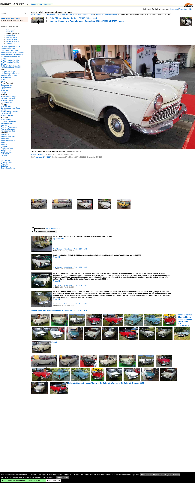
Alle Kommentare (52, 229)
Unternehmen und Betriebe (11, 68)
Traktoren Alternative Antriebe (11, 66)
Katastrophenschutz (8, 131)
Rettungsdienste (7, 102)
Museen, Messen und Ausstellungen (9, 76)
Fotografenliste (6, 162)
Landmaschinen (7, 152)
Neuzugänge (5, 160)
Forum (33, 4)
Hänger (3, 93)
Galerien (4, 156)
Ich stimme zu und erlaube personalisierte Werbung (24, 480)
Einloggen (174, 9)
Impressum (48, 4)
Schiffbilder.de (11, 35)
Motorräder (5, 135)
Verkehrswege (6, 150)
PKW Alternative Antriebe (10, 60)
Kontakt (40, 4)
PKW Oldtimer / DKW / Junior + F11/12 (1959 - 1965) (73, 18)
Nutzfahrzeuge (6, 87)
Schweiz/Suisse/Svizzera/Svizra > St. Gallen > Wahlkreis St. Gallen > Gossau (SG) (106, 383)
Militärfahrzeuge (7, 123)
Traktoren (4, 91)
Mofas (3, 142)
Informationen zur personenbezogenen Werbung (160, 474)
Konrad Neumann (38, 154)
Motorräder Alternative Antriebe (12, 53)
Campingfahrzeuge (8, 72)
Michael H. (57, 257)
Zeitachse (4, 166)
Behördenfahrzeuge (8, 98)
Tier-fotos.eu (10, 43)
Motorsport (5, 154)
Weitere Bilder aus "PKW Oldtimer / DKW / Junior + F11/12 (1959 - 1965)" (59, 310)
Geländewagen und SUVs (10, 74)
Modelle (4, 125)
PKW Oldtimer (83, 14)
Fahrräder (4, 146)
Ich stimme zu (53, 480)
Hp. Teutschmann (59, 239)
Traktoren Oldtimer (8, 116)
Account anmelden (185, 9)
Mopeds (4, 144)
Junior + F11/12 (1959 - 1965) (106, 14)
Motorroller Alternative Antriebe (12, 54)
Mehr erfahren (62, 477)
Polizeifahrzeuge (7, 100)
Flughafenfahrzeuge (8, 129)
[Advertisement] (81, 33)
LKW (2, 89)
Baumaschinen (6, 85)
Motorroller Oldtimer (8, 140)
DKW (92, 14)
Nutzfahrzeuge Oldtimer (9, 112)
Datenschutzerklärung (8, 168)
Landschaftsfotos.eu (12, 41)
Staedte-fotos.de (11, 39)
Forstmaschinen (7, 148)
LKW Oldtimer (6, 106)
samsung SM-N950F (43, 157)
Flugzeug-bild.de (11, 37)
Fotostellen (5, 164)
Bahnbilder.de (10, 30)
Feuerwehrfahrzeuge (8, 97)
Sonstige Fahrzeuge (8, 121)
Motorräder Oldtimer (8, 137)
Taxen (3, 81)
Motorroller (5, 139)
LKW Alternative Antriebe (10, 51)
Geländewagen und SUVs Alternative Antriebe (10, 48)
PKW (3, 79)
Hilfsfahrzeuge (6, 119)
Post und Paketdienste (9, 127)
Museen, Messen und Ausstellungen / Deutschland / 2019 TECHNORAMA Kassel (86, 21)
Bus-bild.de (10, 32)
